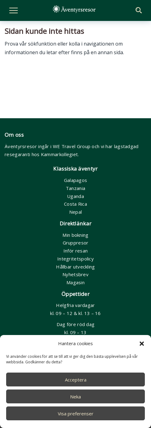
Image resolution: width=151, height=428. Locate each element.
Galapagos (75, 180)
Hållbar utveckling (75, 267)
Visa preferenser (75, 413)
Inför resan (75, 251)
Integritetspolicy (75, 259)
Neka (75, 397)
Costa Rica (75, 204)
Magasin (75, 282)
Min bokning (75, 235)
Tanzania (75, 188)
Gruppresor (76, 243)
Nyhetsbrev (75, 274)
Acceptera (75, 380)
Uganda (75, 196)
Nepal (75, 212)
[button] (142, 344)
